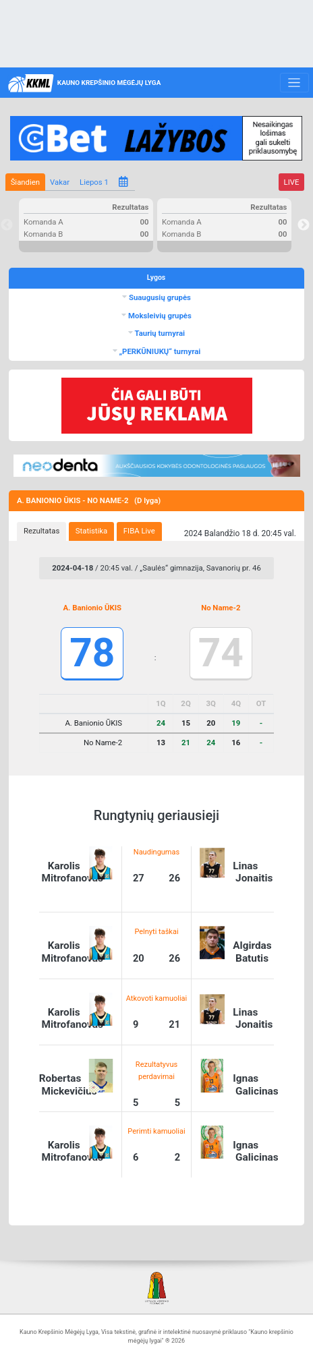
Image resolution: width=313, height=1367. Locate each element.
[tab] (41, 531)
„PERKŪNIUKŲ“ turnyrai (159, 351)
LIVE (292, 182)
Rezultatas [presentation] (41, 530)
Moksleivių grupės (159, 315)
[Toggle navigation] (294, 83)
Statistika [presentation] (91, 530)
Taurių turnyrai (159, 333)
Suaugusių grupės (159, 297)
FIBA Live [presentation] (139, 530)
